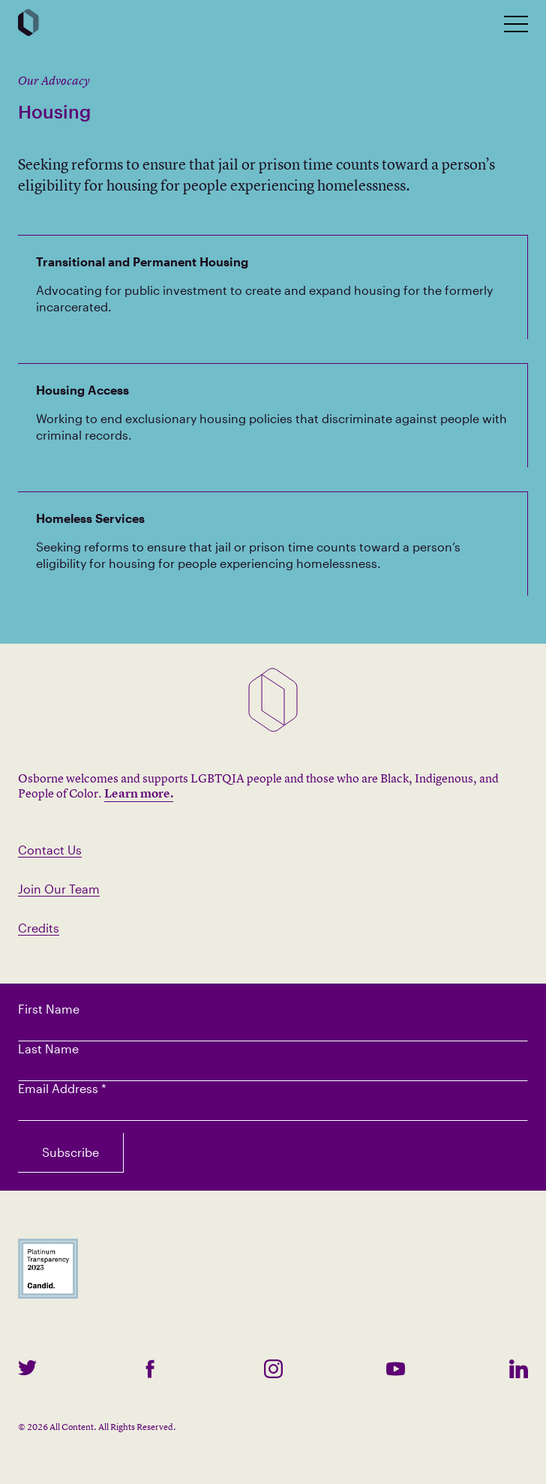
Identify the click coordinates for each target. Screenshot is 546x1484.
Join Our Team (59, 889)
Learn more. (138, 793)
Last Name (48, 1048)
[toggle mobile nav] (516, 24)
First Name (49, 1009)
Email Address (62, 1088)
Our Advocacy (54, 81)
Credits (38, 928)
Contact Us (50, 850)
